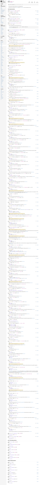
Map (17, 126)
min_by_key (10, 310)
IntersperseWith (25, 120)
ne (9, 393)
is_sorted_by (11, 423)
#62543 (24, 229)
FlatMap (19, 177)
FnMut (10, 37)
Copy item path (13, 1)
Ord (12, 299)
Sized (11, 76)
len (9, 58)
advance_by (10, 98)
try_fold (10, 82)
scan (9, 173)
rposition (10, 288)
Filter (20, 135)
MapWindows (26, 187)
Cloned (17, 332)
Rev (13, 319)
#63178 (20, 281)
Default (12, 324)
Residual (23, 209)
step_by (10, 102)
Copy (10, 57)
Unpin (11, 452)
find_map (10, 271)
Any (11, 462)
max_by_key (10, 301)
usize (19, 44)
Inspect (18, 197)
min (9, 297)
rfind (10, 50)
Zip (17, 110)
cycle (10, 337)
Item (14, 37)
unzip (10, 323)
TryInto (13, 481)
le (9, 403)
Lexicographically (11, 358)
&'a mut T (20, 227)
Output (19, 212)
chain (10, 106)
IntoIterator (11, 108)
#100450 (23, 343)
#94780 (23, 218)
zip (9, 110)
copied (10, 328)
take (9, 169)
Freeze (10, 443)
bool (15, 52)
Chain (18, 106)
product (10, 350)
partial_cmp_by (11, 373)
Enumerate (16, 144)
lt (9, 398)
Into (12, 473)
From (11, 472)
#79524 (23, 118)
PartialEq (13, 395)
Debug (11, 18)
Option (22, 50)
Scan (25, 173)
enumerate (10, 144)
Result (23, 44)
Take (17, 169)
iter (9, 0)
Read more (17, 13)
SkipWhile (22, 152)
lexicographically (22, 402)
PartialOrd (13, 369)
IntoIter (24, 106)
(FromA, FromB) (22, 323)
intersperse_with (11, 120)
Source (11, 2)
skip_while (10, 152)
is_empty (10, 61)
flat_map (10, 177)
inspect (10, 197)
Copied (18, 10)
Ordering (20, 308)
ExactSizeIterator (16, 55)
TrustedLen (15, 436)
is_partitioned (11, 232)
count (10, 96)
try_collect (10, 209)
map (9, 126)
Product (11, 352)
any (9, 262)
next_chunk (10, 73)
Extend (14, 324)
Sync (11, 449)
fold (9, 87)
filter (10, 135)
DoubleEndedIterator (12, 31)
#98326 (22, 77)
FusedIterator (15, 433)
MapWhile (22, 161)
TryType (32, 209)
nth (9, 91)
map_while (10, 161)
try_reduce (10, 249)
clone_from (10, 14)
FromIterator (14, 205)
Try (10, 38)
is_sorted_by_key (11, 427)
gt (9, 408)
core (8, 0)
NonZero (26, 44)
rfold (10, 40)
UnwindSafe (12, 457)
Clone (11, 10)
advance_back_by (11, 44)
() (24, 44)
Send (11, 447)
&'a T (17, 31)
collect (10, 205)
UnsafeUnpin (11, 456)
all (9, 258)
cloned (10, 332)
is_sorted (10, 418)
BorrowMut (12, 467)
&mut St (12, 175)
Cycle (14, 337)
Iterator (14, 65)
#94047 (24, 213)
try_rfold (10, 35)
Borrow (12, 464)
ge (9, 413)
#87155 (23, 190)
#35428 (23, 62)
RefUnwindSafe (13, 444)
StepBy (19, 102)
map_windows (10, 187)
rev (9, 319)
